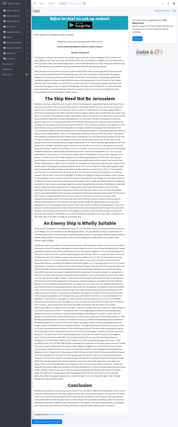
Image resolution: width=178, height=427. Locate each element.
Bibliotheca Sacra (162, 10)
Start (42, 3)
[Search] (71, 3)
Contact (51, 3)
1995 (174, 10)
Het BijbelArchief (57, 414)
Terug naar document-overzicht (46, 421)
